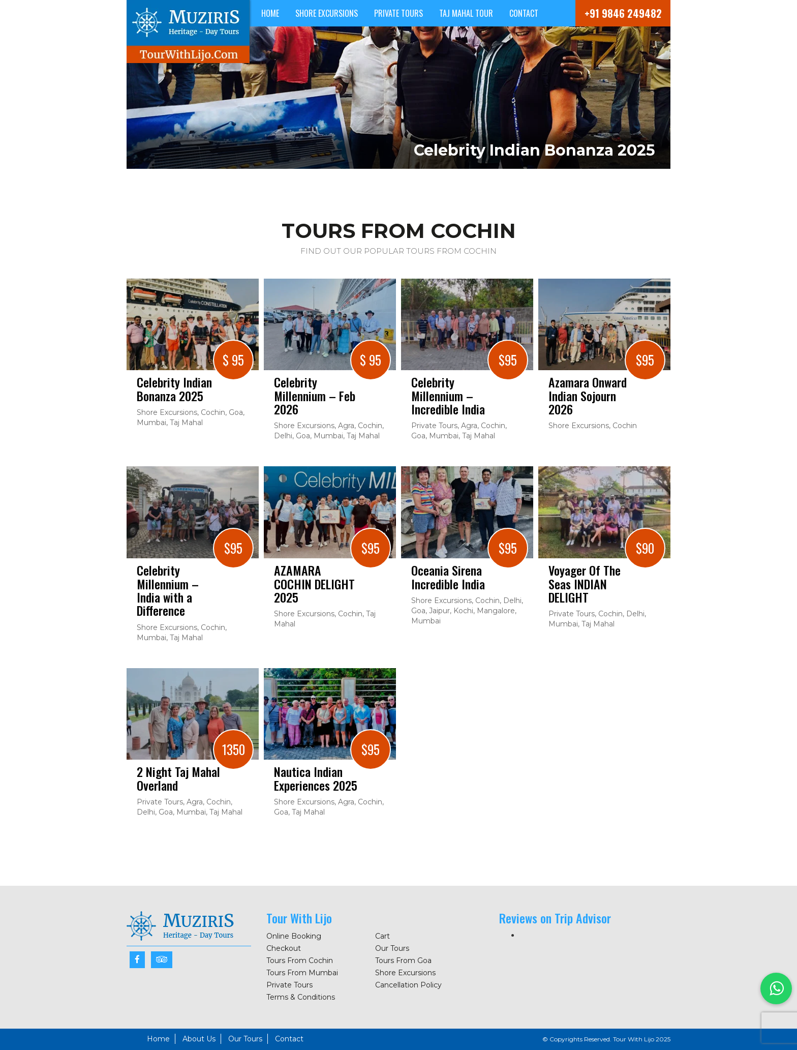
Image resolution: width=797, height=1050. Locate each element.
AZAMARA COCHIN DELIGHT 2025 (314, 583)
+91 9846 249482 (623, 13)
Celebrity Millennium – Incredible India (448, 395)
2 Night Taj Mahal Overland (178, 778)
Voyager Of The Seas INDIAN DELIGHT (584, 583)
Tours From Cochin (299, 960)
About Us (199, 1038)
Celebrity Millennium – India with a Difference (168, 590)
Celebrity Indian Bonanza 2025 (174, 388)
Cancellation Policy (408, 984)
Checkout (283, 948)
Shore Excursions (326, 13)
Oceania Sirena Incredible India (448, 576)
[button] (776, 988)
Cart (382, 936)
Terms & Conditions (300, 997)
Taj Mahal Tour (466, 13)
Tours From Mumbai (302, 972)
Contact (523, 13)
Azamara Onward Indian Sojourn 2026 (587, 395)
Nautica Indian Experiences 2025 (315, 778)
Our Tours (392, 948)
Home (270, 13)
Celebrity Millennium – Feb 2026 (314, 395)
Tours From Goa (403, 960)
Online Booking (293, 936)
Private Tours (398, 13)
